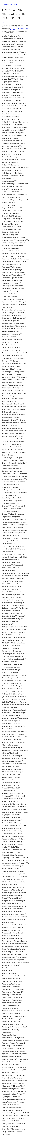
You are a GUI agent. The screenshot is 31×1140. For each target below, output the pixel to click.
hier (4, 32)
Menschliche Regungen (10, 4)
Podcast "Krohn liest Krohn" (20, 28)
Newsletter (13, 29)
